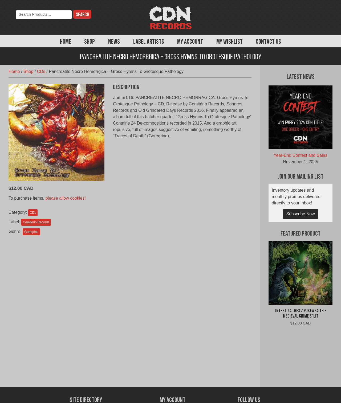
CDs (41, 71)
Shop (89, 42)
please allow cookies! (66, 198)
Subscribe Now (300, 214)
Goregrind (31, 232)
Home (65, 42)
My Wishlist (229, 42)
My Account (190, 42)
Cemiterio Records (36, 222)
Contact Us (268, 42)
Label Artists (148, 42)
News (114, 42)
